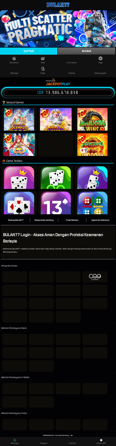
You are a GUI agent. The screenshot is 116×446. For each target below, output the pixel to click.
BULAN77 (51, 435)
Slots (43, 60)
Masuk (86, 51)
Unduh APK (101, 441)
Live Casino (72, 60)
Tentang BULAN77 (16, 220)
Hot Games (14, 60)
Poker (42, 70)
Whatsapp (15, 441)
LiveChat (72, 441)
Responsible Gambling (44, 220)
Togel (100, 60)
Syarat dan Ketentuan (100, 220)
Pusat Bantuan (72, 220)
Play (66, 84)
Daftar (29, 51)
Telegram (43, 441)
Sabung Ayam (100, 70)
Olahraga (14, 70)
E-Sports (71, 70)
